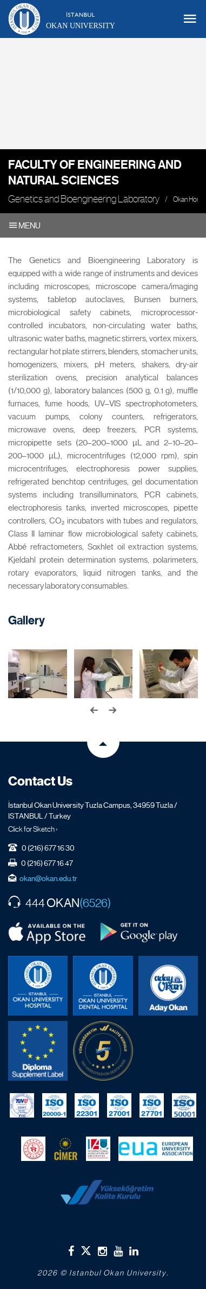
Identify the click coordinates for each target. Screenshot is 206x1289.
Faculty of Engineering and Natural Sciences (95, 172)
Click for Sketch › (33, 829)
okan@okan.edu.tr (48, 878)
